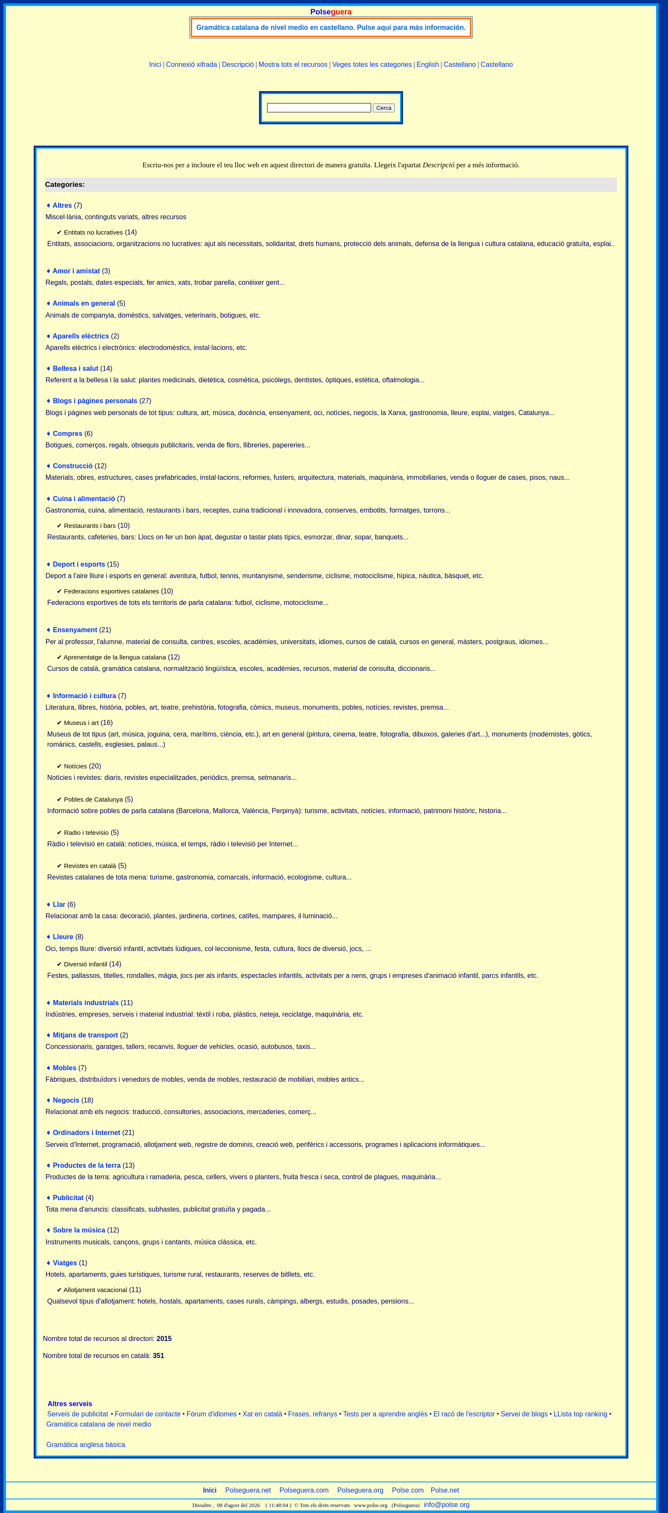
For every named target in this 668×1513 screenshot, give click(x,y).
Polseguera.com (304, 1490)
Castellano (460, 64)
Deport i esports (79, 564)
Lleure (63, 936)
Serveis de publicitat (77, 1414)
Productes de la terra (87, 1165)
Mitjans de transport (85, 1035)
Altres (62, 205)
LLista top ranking (580, 1414)
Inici (155, 64)
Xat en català (262, 1414)
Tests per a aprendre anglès (385, 1414)
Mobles (64, 1068)
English (428, 64)
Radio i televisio (86, 832)
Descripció (238, 64)
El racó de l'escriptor (464, 1414)
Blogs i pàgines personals (95, 400)
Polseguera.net (248, 1490)
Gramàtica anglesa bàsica (85, 1444)
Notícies (75, 766)
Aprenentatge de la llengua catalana (114, 657)
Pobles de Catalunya (93, 799)
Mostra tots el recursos (293, 64)
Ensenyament (75, 629)
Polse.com (408, 1490)
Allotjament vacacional (95, 1289)
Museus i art (81, 722)
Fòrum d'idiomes (212, 1414)
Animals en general (84, 303)
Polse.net (445, 1490)
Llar (59, 904)
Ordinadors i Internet (86, 1132)
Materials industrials (86, 1002)
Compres (67, 433)
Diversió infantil (85, 964)
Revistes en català (90, 865)
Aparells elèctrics (81, 336)
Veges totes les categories (372, 64)
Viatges (65, 1263)
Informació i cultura (84, 695)
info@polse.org (447, 1504)
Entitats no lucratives (93, 232)
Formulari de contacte (148, 1414)
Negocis (66, 1100)
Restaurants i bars (90, 525)
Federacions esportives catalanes (111, 591)
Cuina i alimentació (84, 498)
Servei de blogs (524, 1414)
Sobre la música (79, 1230)
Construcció (72, 466)
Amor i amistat (76, 271)
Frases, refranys (312, 1414)
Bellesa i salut (75, 368)
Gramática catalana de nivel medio (98, 1424)
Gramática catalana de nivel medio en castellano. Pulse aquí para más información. (331, 27)
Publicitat (68, 1197)
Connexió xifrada (191, 64)
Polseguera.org (360, 1490)
